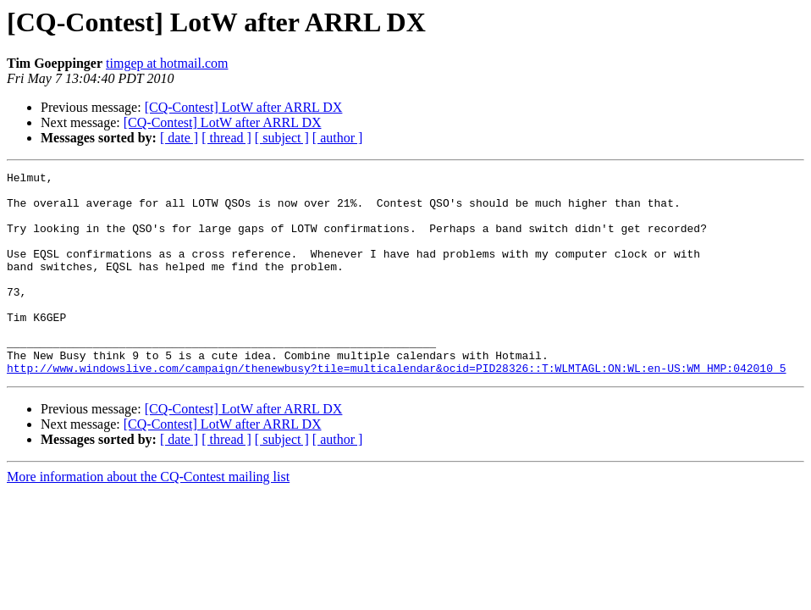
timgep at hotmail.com (167, 63)
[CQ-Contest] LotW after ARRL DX (244, 107)
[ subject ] (282, 137)
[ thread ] (226, 137)
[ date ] (179, 137)
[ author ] (337, 137)
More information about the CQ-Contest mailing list (148, 517)
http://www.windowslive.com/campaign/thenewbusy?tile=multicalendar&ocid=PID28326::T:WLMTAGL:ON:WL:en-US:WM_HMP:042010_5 (396, 408)
